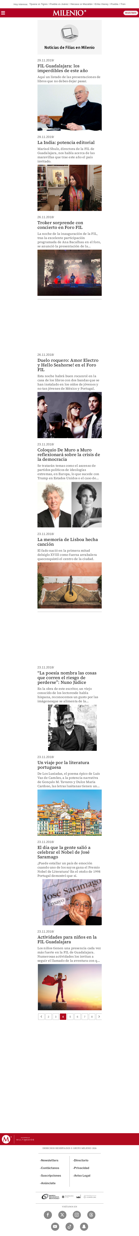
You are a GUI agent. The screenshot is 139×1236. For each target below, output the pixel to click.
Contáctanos (50, 1168)
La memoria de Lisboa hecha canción (67, 541)
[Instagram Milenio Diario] (77, 1215)
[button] (3, 14)
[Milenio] (69, 12)
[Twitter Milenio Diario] (62, 1215)
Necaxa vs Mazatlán (82, 4)
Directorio (81, 1160)
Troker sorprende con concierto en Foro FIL (60, 225)
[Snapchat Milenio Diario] (84, 1227)
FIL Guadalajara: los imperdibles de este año (62, 68)
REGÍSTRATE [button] (130, 13)
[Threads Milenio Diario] (91, 1215)
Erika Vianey (101, 4)
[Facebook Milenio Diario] (48, 1215)
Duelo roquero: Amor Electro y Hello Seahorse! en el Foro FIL (67, 365)
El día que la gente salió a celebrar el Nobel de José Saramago (63, 852)
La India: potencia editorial (66, 142)
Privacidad (81, 1168)
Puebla (114, 4)
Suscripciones (51, 1175)
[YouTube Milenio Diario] (55, 1227)
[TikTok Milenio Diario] (70, 1227)
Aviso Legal (82, 1175)
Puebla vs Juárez (59, 4)
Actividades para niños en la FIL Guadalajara (67, 939)
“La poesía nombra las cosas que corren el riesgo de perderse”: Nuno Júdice (66, 677)
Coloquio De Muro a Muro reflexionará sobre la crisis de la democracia (68, 454)
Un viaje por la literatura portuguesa (63, 764)
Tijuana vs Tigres (38, 4)
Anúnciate (48, 1183)
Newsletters (49, 1160)
